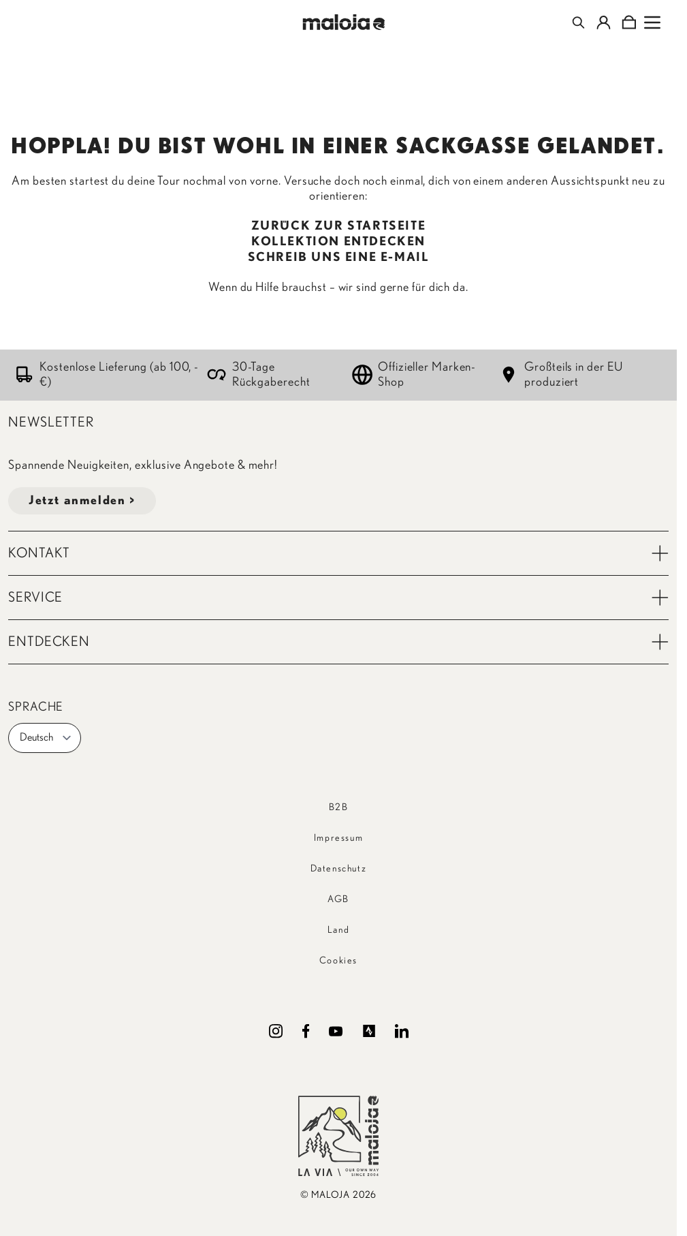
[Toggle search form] (578, 22)
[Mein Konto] (603, 22)
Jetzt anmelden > (82, 501)
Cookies (338, 960)
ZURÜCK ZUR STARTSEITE (338, 226)
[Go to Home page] (343, 22)
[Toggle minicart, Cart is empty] (629, 22)
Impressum (338, 838)
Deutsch (46, 738)
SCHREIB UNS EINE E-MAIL (339, 257)
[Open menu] (652, 22)
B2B (339, 807)
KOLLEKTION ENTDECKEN (338, 242)
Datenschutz (338, 869)
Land (338, 930)
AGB (338, 899)
